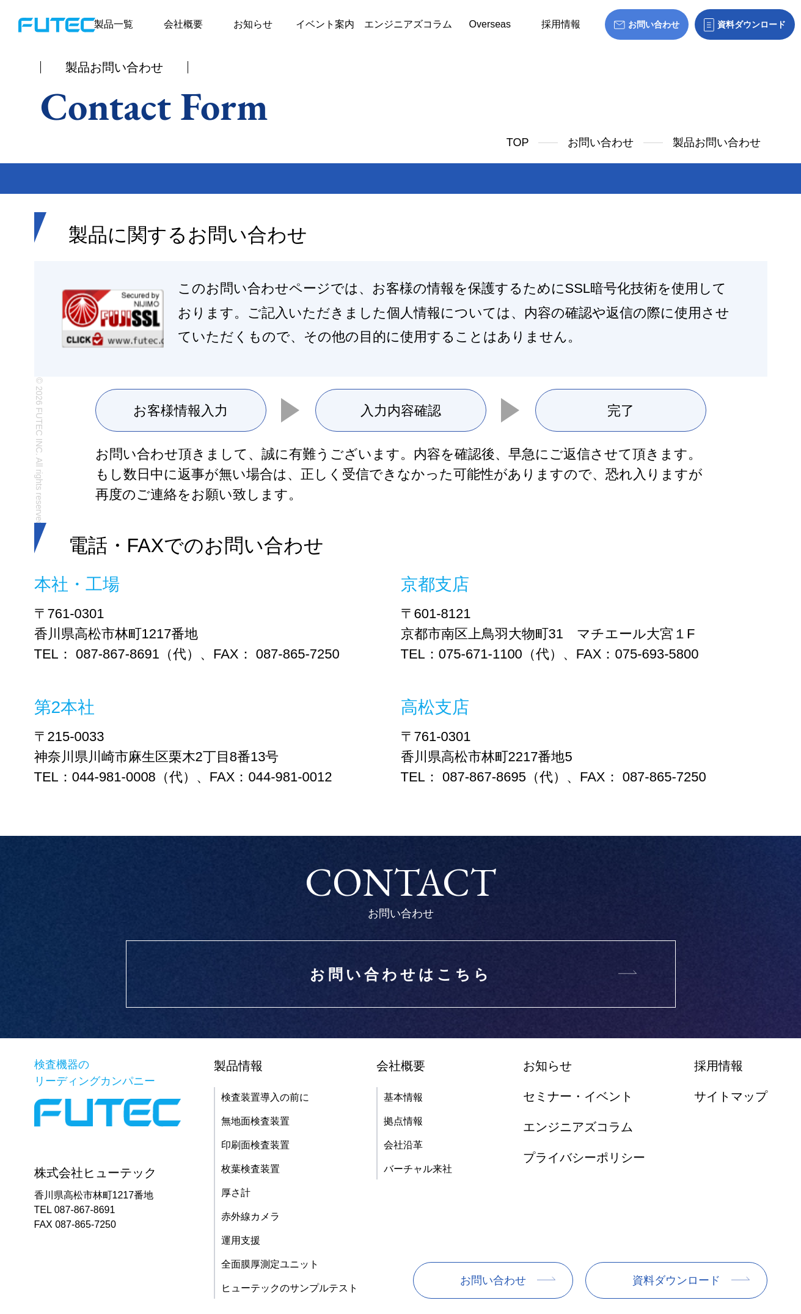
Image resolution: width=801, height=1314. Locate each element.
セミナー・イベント (578, 1096)
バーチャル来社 (418, 1169)
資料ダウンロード (676, 1280)
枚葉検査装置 (250, 1169)
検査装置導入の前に (265, 1097)
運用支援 (240, 1240)
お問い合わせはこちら (401, 974)
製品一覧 (113, 24)
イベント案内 (325, 24)
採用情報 (560, 24)
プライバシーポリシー (584, 1157)
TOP (518, 142)
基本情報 (403, 1097)
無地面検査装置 (255, 1121)
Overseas (490, 24)
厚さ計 (236, 1192)
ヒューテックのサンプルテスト (289, 1288)
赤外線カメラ (250, 1216)
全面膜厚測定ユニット (270, 1264)
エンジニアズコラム (408, 24)
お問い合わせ (601, 142)
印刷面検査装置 (255, 1145)
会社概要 (183, 24)
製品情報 (238, 1065)
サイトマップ (730, 1096)
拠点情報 (403, 1121)
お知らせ (252, 24)
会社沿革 (403, 1145)
